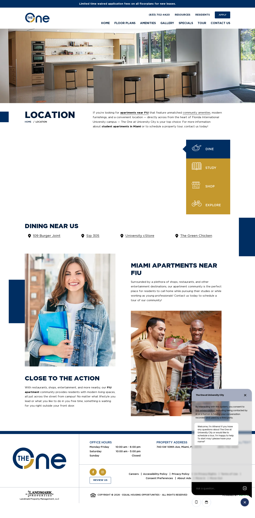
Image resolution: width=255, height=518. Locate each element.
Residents (202, 15)
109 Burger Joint (46, 236)
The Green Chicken (196, 236)
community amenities (196, 112)
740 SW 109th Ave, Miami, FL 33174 (179, 446)
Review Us (100, 480)
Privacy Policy (181, 474)
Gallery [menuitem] (167, 23)
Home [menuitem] (105, 23)
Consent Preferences (160, 478)
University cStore (139, 236)
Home (28, 121)
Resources (182, 15)
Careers (134, 474)
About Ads (184, 478)
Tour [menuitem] (202, 23)
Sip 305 (92, 236)
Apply (222, 14)
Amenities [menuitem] (148, 23)
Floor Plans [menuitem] (124, 23)
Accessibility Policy (155, 474)
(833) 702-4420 (159, 15)
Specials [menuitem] (186, 23)
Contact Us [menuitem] (220, 23)
